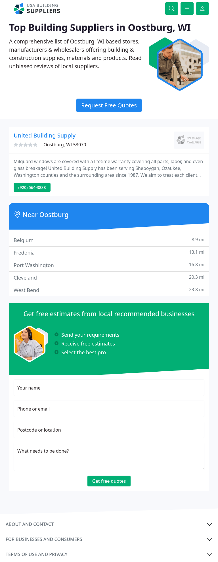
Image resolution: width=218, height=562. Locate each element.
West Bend (109, 290)
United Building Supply (45, 135)
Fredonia (109, 252)
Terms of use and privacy (37, 554)
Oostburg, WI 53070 (64, 144)
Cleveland (109, 277)
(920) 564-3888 (32, 187)
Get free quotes (109, 481)
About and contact (30, 524)
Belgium (109, 239)
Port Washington (109, 264)
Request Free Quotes (109, 105)
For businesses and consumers (44, 539)
